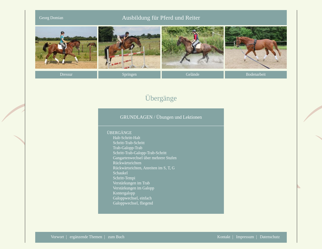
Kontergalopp (121, 193)
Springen (129, 74)
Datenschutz (270, 237)
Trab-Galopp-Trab (124, 148)
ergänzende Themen (86, 237)
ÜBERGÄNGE (119, 133)
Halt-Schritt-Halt (123, 138)
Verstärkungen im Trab (128, 183)
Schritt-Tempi (121, 178)
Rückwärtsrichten (124, 163)
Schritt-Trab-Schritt (126, 143)
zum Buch (116, 237)
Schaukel (117, 173)
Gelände (192, 74)
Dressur (66, 74)
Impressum (245, 237)
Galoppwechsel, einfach (129, 198)
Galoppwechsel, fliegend (130, 203)
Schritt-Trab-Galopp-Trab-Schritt (137, 153)
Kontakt (223, 237)
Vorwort (57, 237)
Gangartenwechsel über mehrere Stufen (142, 158)
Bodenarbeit (256, 74)
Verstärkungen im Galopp (130, 188)
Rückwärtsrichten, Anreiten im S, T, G (141, 168)
